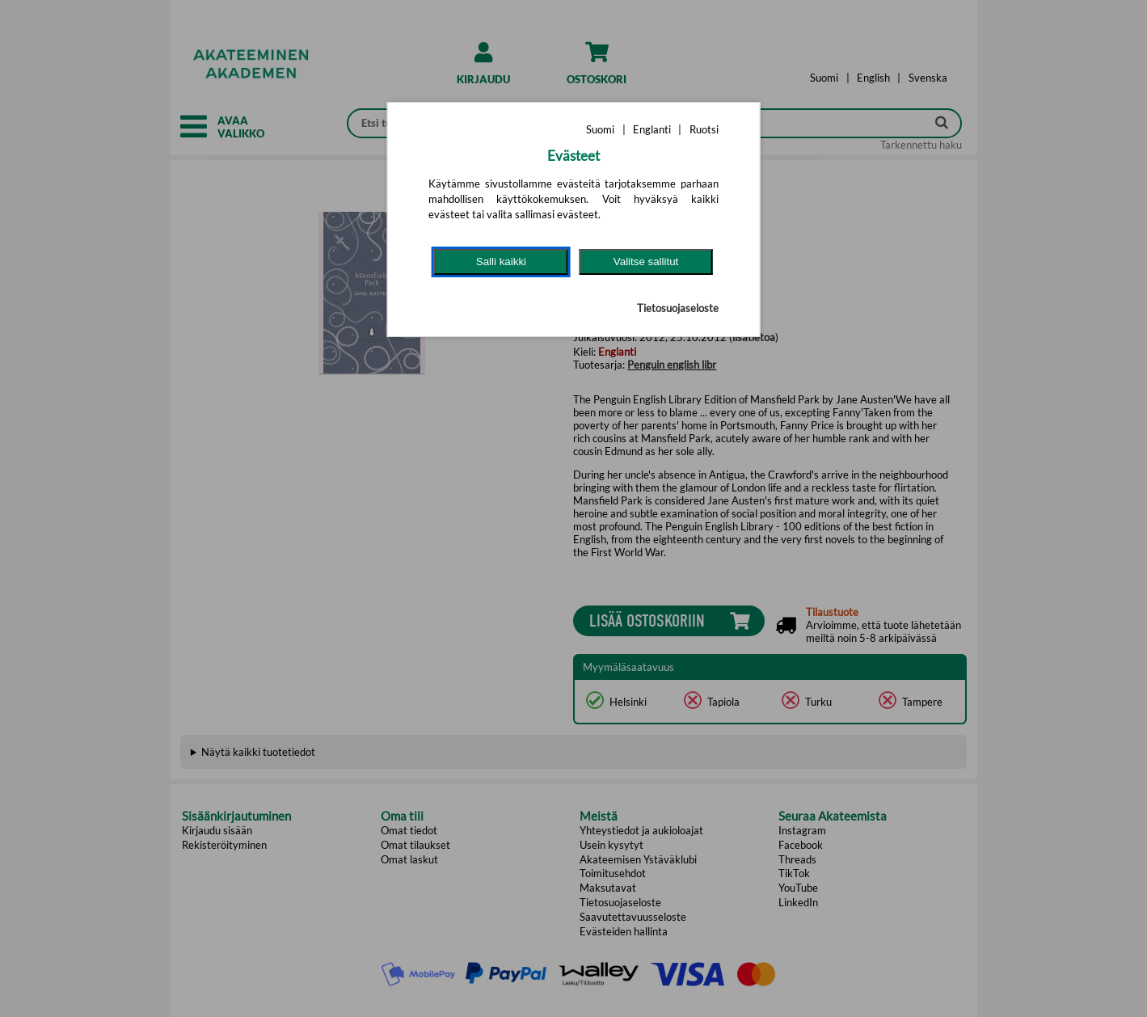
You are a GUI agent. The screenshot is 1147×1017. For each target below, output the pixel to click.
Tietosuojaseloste (678, 308)
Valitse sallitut (646, 261)
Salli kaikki (501, 261)
